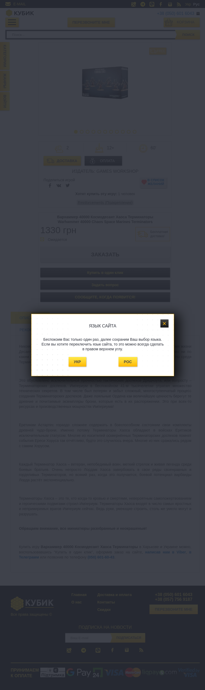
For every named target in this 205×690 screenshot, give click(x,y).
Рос (128, 362)
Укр (77, 362)
